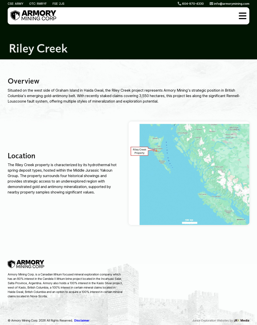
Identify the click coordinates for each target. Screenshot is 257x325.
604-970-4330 (191, 3)
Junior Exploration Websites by (220, 320)
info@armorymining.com (229, 3)
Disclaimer (82, 320)
